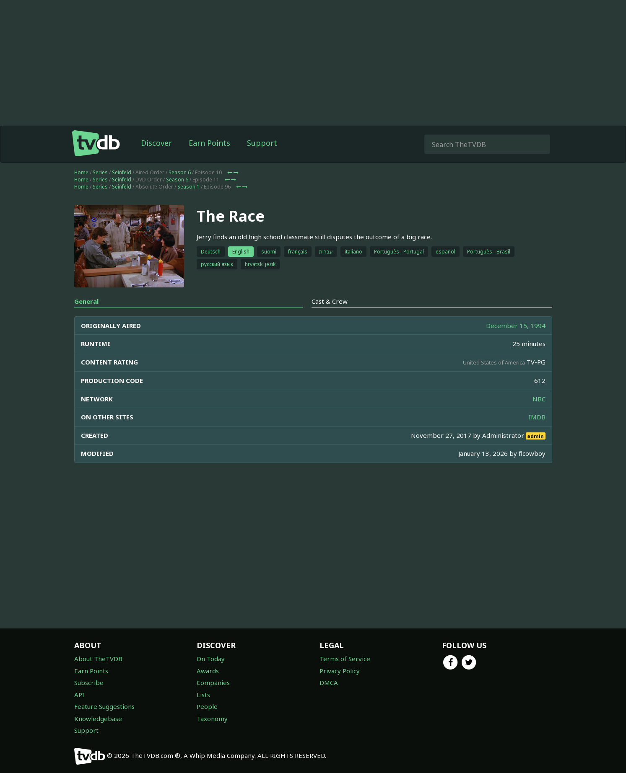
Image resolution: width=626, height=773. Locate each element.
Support (262, 143)
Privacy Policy (339, 671)
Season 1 (188, 186)
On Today (211, 658)
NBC (538, 399)
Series (100, 172)
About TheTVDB (98, 658)
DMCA (328, 682)
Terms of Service (344, 658)
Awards (208, 671)
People (207, 706)
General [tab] (86, 301)
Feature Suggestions (104, 706)
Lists (203, 694)
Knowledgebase (98, 718)
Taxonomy (212, 718)
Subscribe (89, 682)
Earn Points (209, 143)
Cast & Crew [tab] (330, 301)
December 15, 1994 (515, 325)
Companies (213, 682)
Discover (156, 143)
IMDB (537, 417)
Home (81, 172)
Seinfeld (121, 172)
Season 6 (180, 172)
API (79, 694)
